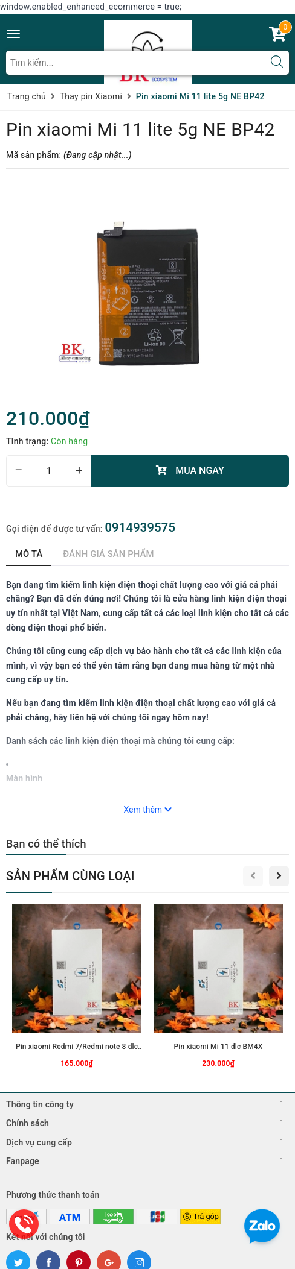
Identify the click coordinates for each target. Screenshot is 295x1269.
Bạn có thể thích (46, 843)
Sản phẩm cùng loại (70, 876)
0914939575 (140, 527)
